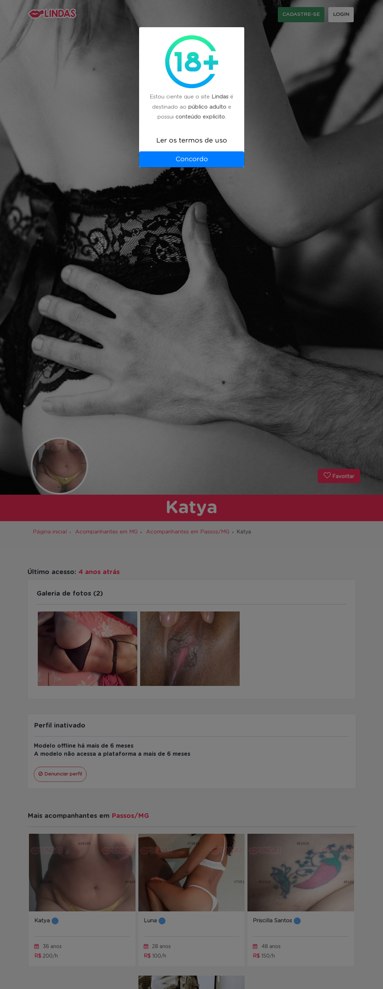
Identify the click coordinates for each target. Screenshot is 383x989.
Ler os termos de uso (191, 140)
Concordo (191, 159)
